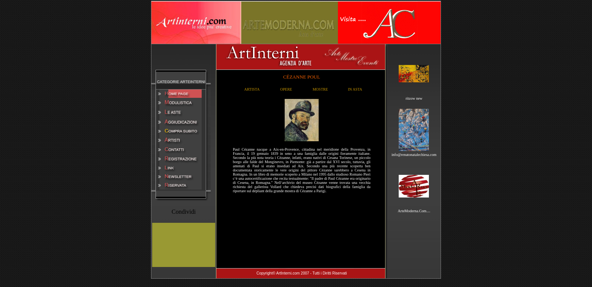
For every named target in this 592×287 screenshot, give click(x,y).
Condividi (183, 211)
